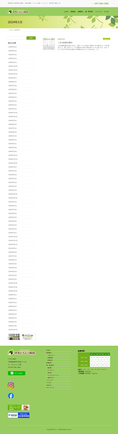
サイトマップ (50, 387)
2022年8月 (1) (12, 205)
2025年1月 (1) (12, 109)
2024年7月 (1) (12, 128)
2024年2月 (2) (12, 147)
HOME (48, 350)
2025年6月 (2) (12, 89)
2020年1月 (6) (12, 326)
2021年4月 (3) (12, 267)
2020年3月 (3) (12, 318)
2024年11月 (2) (12, 112)
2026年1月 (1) (12, 62)
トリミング (49, 380)
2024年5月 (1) (12, 136)
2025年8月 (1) (12, 81)
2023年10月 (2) (12, 163)
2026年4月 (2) (12, 50)
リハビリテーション (53, 375)
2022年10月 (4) (12, 198)
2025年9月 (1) (12, 78)
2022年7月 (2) (12, 209)
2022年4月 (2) (12, 221)
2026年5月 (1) (12, 47)
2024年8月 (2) (12, 124)
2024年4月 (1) (12, 140)
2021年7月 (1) (12, 256)
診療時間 (50, 357)
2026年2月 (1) (12, 58)
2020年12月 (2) (12, 283)
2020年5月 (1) (12, 310)
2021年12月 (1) (12, 236)
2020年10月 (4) (12, 291)
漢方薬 (49, 372)
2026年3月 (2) (12, 54)
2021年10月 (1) (12, 244)
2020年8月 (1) (12, 298)
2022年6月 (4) (12, 213)
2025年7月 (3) (12, 85)
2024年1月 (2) (12, 151)
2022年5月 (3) (12, 217)
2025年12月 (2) (12, 66)
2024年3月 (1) (12, 143)
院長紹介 (50, 360)
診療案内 (48, 363)
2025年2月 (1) (12, 105)
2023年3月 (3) (12, 182)
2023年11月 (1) (12, 159)
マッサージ (51, 370)
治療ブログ (51, 377)
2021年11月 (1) (12, 240)
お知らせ (106, 39)
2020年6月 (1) (12, 306)
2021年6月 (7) (12, 260)
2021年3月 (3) (12, 271)
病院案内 (48, 352)
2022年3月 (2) (12, 225)
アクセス (48, 382)
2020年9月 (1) (12, 294)
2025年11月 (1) (12, 70)
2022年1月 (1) (12, 232)
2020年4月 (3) (12, 314)
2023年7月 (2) (12, 171)
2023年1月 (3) (12, 190)
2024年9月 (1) (12, 120)
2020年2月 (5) (12, 322)
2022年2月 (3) (12, 229)
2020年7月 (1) (12, 302)
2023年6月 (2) (12, 174)
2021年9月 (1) (12, 248)
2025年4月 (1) (12, 97)
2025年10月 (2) (12, 74)
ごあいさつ (51, 355)
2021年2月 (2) (12, 275)
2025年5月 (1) (12, 93)
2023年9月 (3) (12, 167)
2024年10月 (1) (12, 116)
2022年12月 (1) (12, 194)
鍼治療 (49, 367)
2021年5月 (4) (12, 263)
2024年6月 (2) (12, 132)
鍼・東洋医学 (50, 365)
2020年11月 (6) (12, 287)
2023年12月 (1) (12, 155)
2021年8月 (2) (12, 252)
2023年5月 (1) (12, 178)
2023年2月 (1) (12, 186)
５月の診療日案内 (65, 42)
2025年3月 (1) (12, 101)
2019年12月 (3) (12, 329)
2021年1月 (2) (12, 279)
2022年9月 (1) (12, 202)
